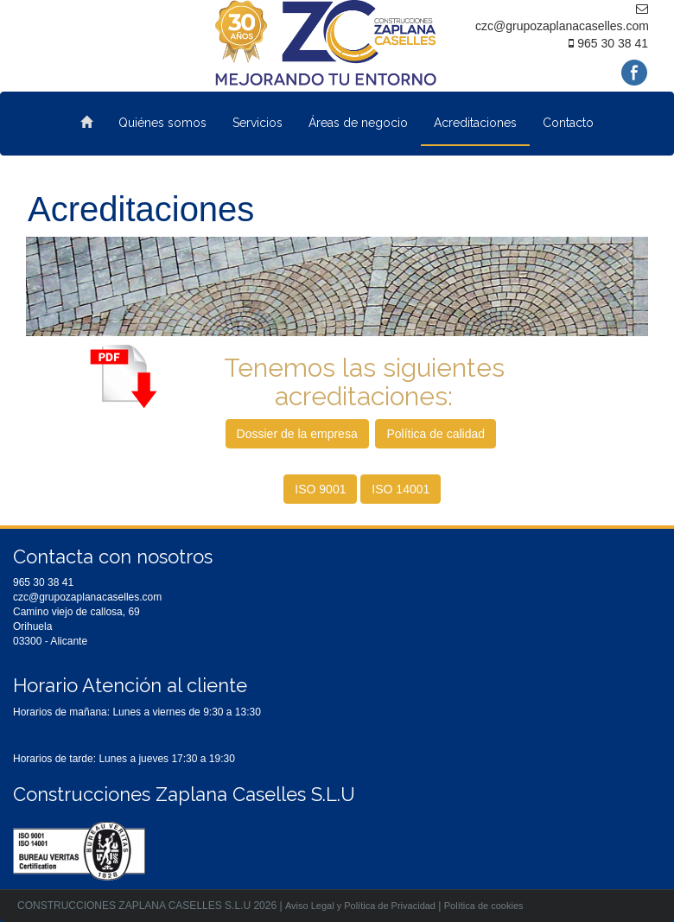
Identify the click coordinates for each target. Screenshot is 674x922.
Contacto (568, 123)
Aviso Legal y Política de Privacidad (360, 905)
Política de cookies (484, 905)
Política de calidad (435, 434)
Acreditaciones (475, 123)
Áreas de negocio (358, 123)
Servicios (257, 123)
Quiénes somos (162, 123)
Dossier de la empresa (297, 434)
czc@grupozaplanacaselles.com (87, 597)
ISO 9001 (320, 489)
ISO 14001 (400, 489)
